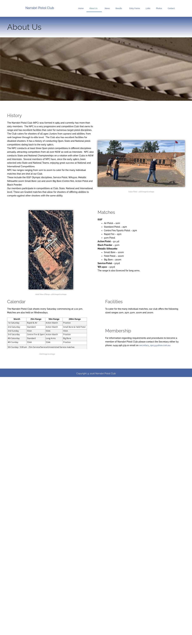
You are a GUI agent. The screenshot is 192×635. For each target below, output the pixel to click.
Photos (159, 8)
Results (120, 8)
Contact (171, 8)
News (107, 8)
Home (81, 8)
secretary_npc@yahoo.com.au (154, 345)
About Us (94, 8)
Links (148, 8)
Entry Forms (134, 8)
